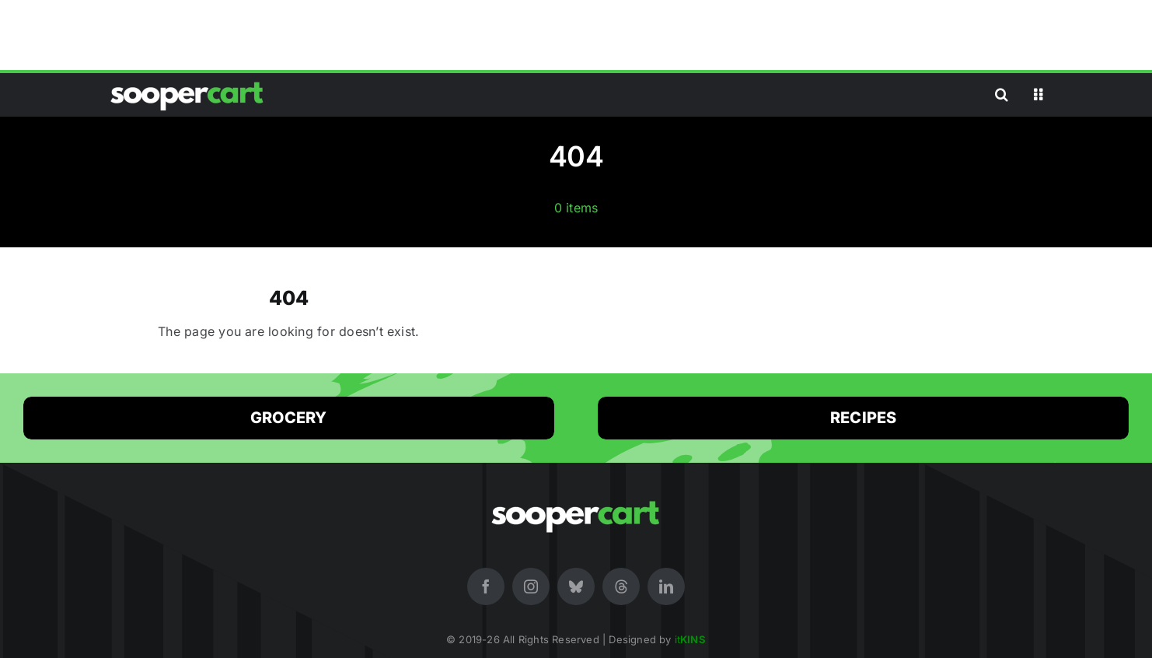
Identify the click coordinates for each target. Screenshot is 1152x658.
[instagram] (531, 586)
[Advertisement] (576, 35)
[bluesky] (576, 586)
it (690, 639)
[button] (1001, 94)
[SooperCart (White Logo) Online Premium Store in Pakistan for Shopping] (187, 81)
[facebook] (485, 586)
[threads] (621, 586)
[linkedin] (666, 586)
